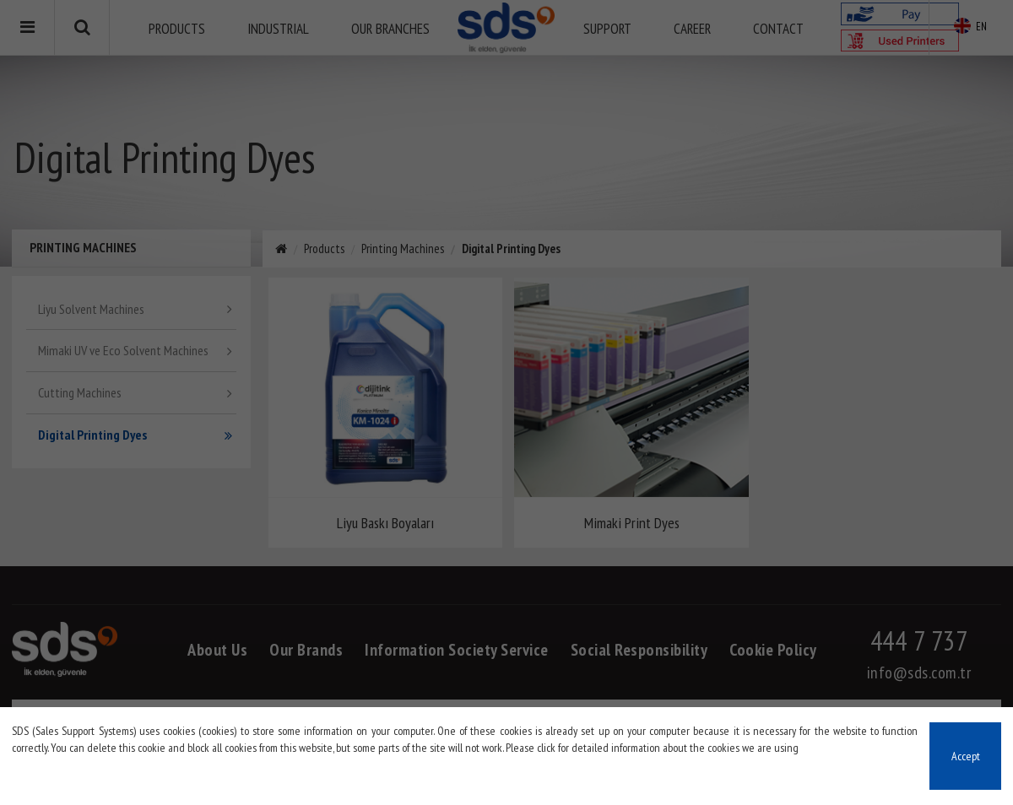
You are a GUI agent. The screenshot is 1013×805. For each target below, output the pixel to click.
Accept (965, 756)
